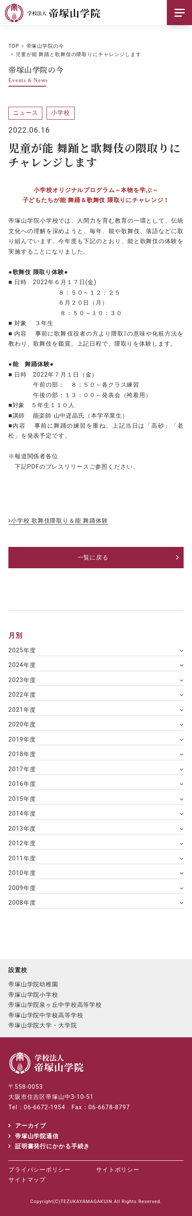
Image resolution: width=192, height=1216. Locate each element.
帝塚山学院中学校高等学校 (45, 1015)
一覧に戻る (93, 557)
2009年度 (22, 888)
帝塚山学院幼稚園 (33, 984)
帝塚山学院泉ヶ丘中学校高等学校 (55, 1004)
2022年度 (22, 694)
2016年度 (22, 784)
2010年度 (22, 873)
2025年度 (22, 650)
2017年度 (22, 769)
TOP (13, 46)
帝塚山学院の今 (45, 46)
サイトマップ (27, 1179)
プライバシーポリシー (39, 1169)
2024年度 (22, 665)
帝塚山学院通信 (37, 1136)
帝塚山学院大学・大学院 (42, 1025)
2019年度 (22, 739)
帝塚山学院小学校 (33, 994)
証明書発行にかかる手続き (52, 1146)
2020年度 (22, 724)
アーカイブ (30, 1125)
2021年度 (22, 709)
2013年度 (22, 828)
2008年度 (22, 902)
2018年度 (22, 754)
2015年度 (22, 799)
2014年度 (22, 813)
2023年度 (22, 680)
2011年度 (22, 858)
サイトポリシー (118, 1169)
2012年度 (22, 843)
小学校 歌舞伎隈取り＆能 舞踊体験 (59, 520)
